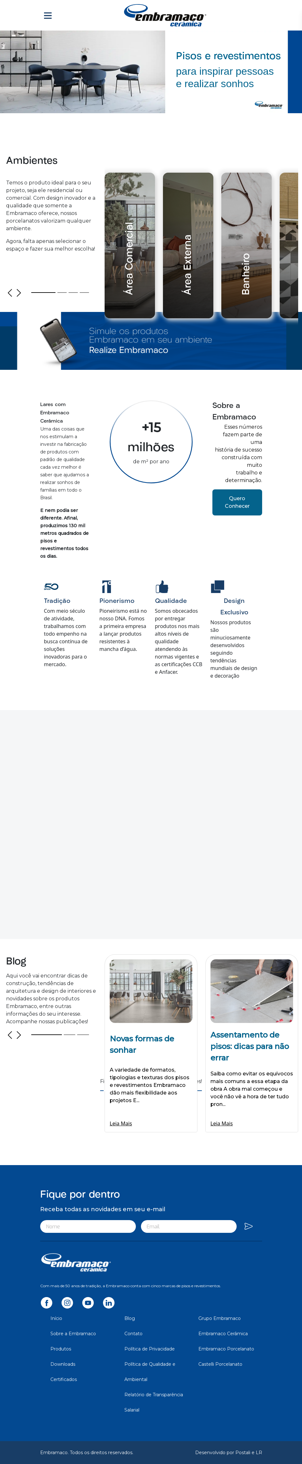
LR (259, 1452)
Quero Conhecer (237, 502)
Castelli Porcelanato (220, 1364)
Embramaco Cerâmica (223, 1333)
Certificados (63, 1379)
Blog (129, 1318)
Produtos (60, 1349)
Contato (133, 1333)
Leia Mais (121, 1123)
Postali (243, 1452)
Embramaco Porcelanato (226, 1349)
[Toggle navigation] (47, 15)
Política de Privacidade (149, 1349)
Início (56, 1318)
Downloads (62, 1364)
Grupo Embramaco (219, 1318)
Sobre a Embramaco (73, 1333)
